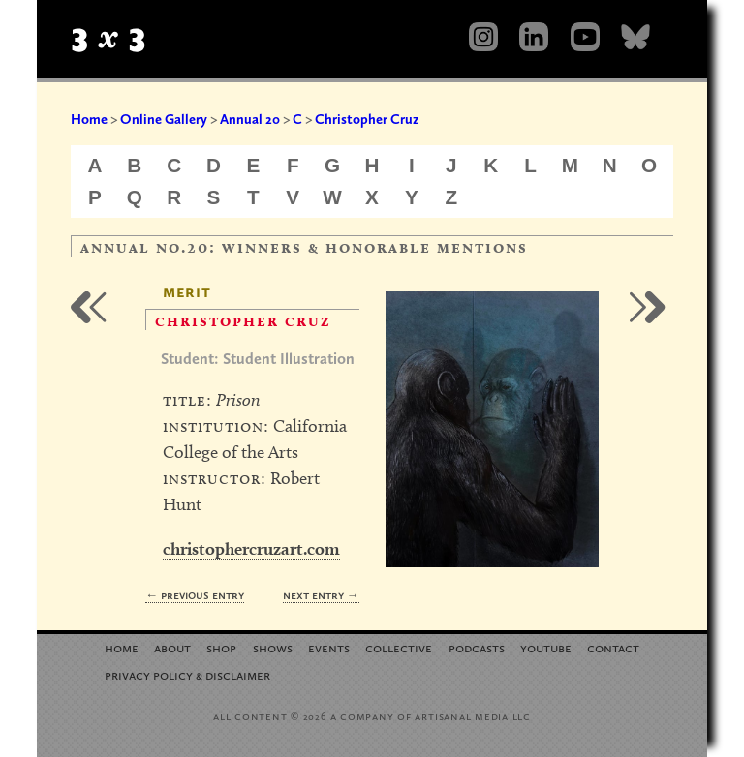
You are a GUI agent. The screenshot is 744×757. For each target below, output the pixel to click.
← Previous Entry (194, 595)
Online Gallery (163, 119)
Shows (273, 647)
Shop (221, 647)
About (172, 647)
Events (329, 647)
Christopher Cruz (366, 119)
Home (89, 119)
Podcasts (477, 647)
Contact (613, 647)
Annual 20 (250, 119)
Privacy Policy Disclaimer (187, 674)
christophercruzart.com (251, 548)
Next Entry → (321, 595)
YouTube (546, 647)
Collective (398, 647)
